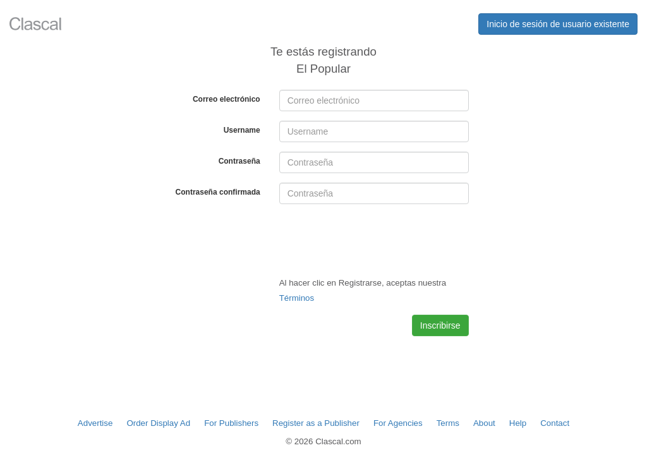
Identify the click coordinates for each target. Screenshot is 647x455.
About (484, 423)
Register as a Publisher (316, 423)
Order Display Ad (158, 423)
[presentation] (375, 238)
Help (517, 423)
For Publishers (231, 423)
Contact (554, 423)
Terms (448, 423)
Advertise (95, 423)
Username (242, 130)
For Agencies (398, 423)
